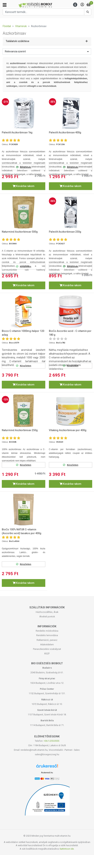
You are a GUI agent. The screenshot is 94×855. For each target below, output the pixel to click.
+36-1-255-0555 (51, 741)
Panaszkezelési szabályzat (47, 649)
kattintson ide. (67, 848)
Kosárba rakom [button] (23, 186)
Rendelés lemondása (47, 635)
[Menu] (75, 4)
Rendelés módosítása (47, 630)
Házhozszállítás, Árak (47, 612)
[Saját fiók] (82, 5)
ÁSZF (47, 653)
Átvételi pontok (47, 616)
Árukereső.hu (47, 772)
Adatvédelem (47, 644)
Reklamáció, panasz (47, 640)
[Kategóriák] (4, 5)
